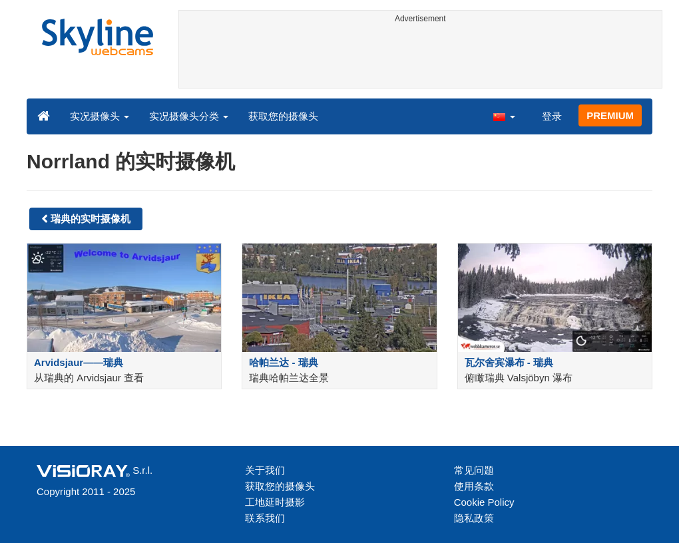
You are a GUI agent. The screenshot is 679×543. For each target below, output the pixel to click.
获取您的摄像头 (283, 116)
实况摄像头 (99, 116)
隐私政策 (474, 518)
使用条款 (474, 486)
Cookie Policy (484, 502)
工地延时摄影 (275, 502)
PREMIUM (610, 115)
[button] (504, 115)
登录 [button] (552, 116)
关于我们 (265, 470)
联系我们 (265, 518)
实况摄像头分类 (188, 116)
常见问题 (474, 470)
